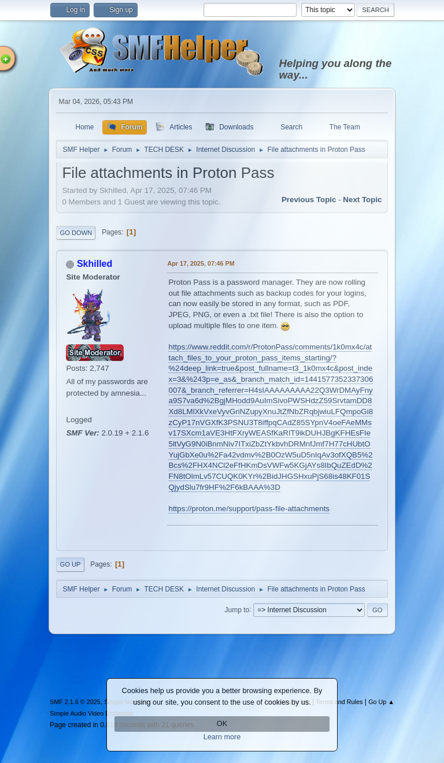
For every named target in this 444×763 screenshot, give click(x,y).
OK (222, 724)
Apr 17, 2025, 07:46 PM (200, 263)
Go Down (76, 232)
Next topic (362, 199)
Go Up (70, 564)
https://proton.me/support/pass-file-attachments (249, 508)
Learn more (222, 737)
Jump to (237, 609)
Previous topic (309, 199)
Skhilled (94, 264)
